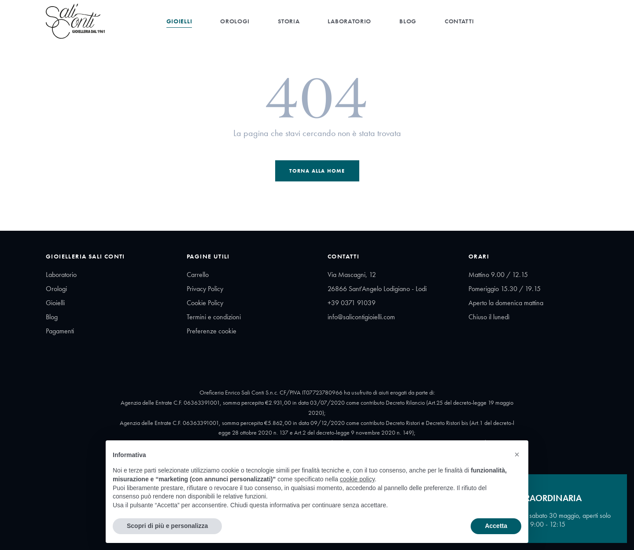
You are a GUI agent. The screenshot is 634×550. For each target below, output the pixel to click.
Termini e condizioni (214, 316)
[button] (517, 454)
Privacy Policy (205, 288)
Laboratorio (349, 21)
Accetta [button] (496, 525)
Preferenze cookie (211, 331)
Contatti (459, 21)
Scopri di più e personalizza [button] (167, 525)
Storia (288, 21)
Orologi (235, 21)
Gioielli (179, 21)
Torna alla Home (317, 170)
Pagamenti (60, 331)
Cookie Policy (205, 302)
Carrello (198, 274)
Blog (408, 21)
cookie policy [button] (357, 479)
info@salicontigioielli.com (361, 316)
